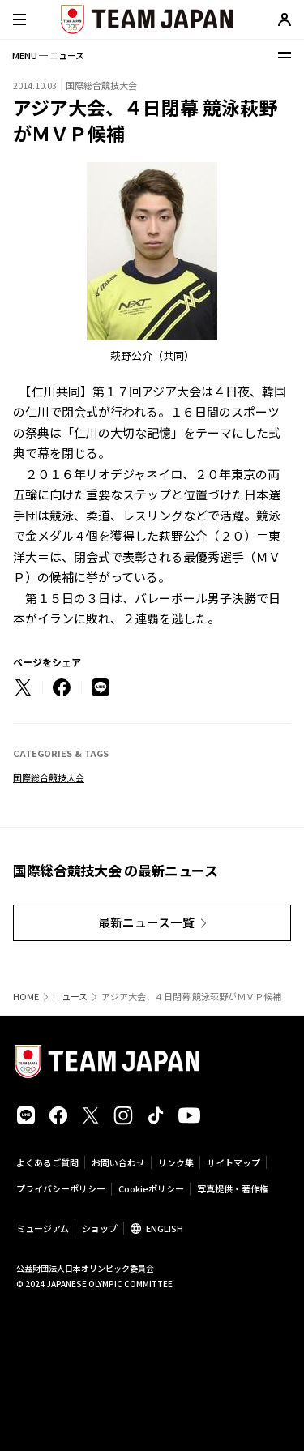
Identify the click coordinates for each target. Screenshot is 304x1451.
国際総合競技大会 (48, 777)
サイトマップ (233, 1162)
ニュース (70, 997)
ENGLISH (164, 1228)
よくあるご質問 (47, 1162)
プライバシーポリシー (60, 1188)
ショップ (100, 1228)
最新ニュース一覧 (146, 922)
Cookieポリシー (151, 1188)
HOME (26, 997)
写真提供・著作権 (232, 1188)
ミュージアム (42, 1228)
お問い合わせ (118, 1162)
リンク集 (176, 1162)
